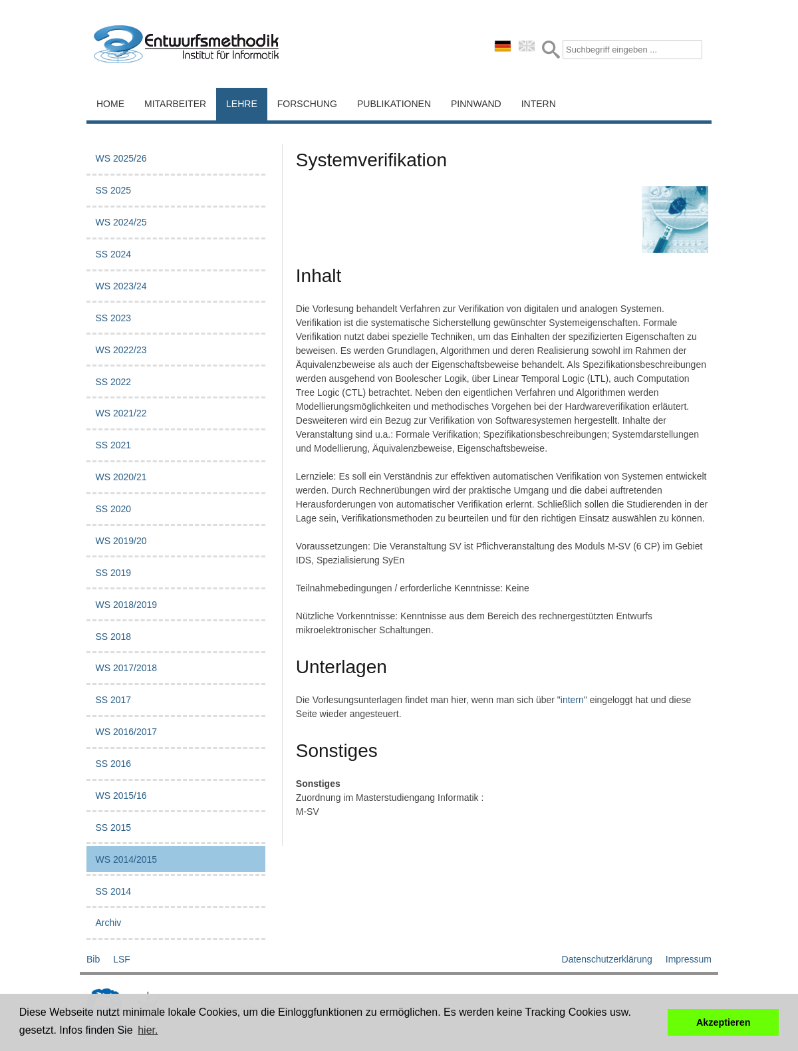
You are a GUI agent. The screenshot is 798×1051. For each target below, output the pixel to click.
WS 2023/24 (120, 286)
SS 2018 (113, 636)
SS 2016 (113, 763)
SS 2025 (113, 190)
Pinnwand (476, 103)
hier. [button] (148, 1030)
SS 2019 (113, 572)
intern (572, 699)
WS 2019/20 (120, 540)
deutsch (502, 46)
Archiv (108, 922)
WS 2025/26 (120, 158)
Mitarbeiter (175, 103)
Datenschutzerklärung (607, 959)
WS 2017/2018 (126, 668)
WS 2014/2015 (126, 859)
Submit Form (551, 50)
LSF (121, 959)
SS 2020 (113, 509)
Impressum (689, 959)
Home (110, 103)
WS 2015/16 (120, 795)
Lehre (241, 103)
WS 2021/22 (120, 413)
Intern (538, 103)
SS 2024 (113, 254)
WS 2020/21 (120, 477)
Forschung (307, 103)
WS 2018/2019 (126, 604)
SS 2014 (113, 891)
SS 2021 (113, 445)
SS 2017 (113, 699)
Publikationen (394, 103)
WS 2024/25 (120, 222)
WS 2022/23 (120, 350)
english (526, 46)
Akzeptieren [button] (723, 1022)
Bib (93, 959)
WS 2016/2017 (126, 731)
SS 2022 (113, 381)
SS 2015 (113, 827)
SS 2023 (113, 318)
